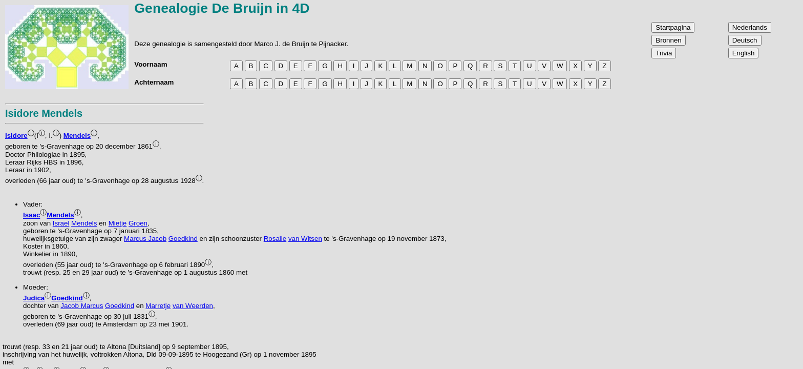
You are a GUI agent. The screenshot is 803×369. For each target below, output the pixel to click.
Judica (34, 298)
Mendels (77, 135)
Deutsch (744, 40)
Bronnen (668, 40)
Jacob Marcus (81, 306)
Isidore (16, 135)
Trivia (664, 53)
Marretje (158, 306)
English (743, 53)
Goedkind (183, 238)
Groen (138, 223)
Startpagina (673, 27)
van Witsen (305, 238)
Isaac (31, 215)
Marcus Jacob (145, 238)
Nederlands (749, 27)
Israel (61, 223)
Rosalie (275, 238)
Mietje (118, 223)
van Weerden (193, 306)
